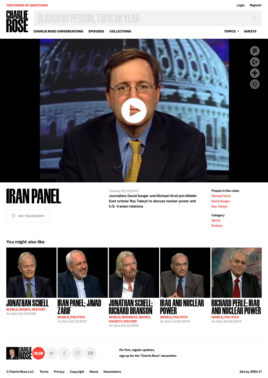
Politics (217, 226)
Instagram (77, 353)
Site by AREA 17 (251, 372)
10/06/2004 (185, 311)
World (215, 220)
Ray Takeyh (219, 206)
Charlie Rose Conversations (58, 31)
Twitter (51, 353)
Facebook (64, 353)
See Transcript (31, 216)
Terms (44, 372)
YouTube (90, 353)
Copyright (77, 372)
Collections (120, 31)
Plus (255, 73)
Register (256, 5)
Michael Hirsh (221, 196)
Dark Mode (255, 84)
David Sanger (220, 201)
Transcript (255, 51)
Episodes (96, 31)
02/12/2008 (27, 307)
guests (250, 31)
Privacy (59, 372)
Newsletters (112, 372)
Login (241, 5)
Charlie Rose (17, 21)
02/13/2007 (83, 311)
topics (230, 31)
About (93, 372)
